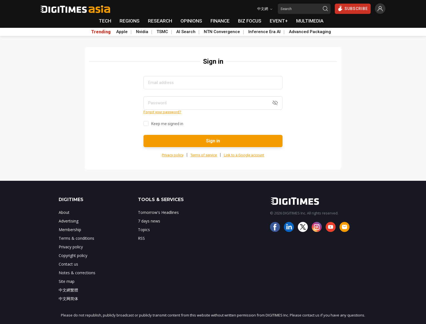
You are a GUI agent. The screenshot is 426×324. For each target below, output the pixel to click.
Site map (67, 281)
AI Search (185, 31)
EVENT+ (279, 21)
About (64, 212)
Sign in (213, 141)
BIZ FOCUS (249, 21)
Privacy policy (173, 155)
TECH (105, 21)
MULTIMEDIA (309, 21)
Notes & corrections (77, 272)
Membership (70, 229)
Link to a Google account (244, 155)
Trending (101, 32)
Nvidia (142, 31)
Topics (144, 229)
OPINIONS (191, 21)
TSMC (162, 31)
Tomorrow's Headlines (158, 212)
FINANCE (220, 21)
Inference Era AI (264, 31)
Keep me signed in (167, 124)
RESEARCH (160, 21)
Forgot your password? (162, 112)
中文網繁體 (68, 290)
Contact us (68, 264)
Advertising (68, 221)
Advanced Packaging (310, 31)
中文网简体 (68, 298)
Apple (122, 31)
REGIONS (130, 21)
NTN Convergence (222, 31)
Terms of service (203, 155)
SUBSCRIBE (353, 8)
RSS (141, 238)
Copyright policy (73, 255)
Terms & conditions (76, 238)
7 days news (149, 221)
